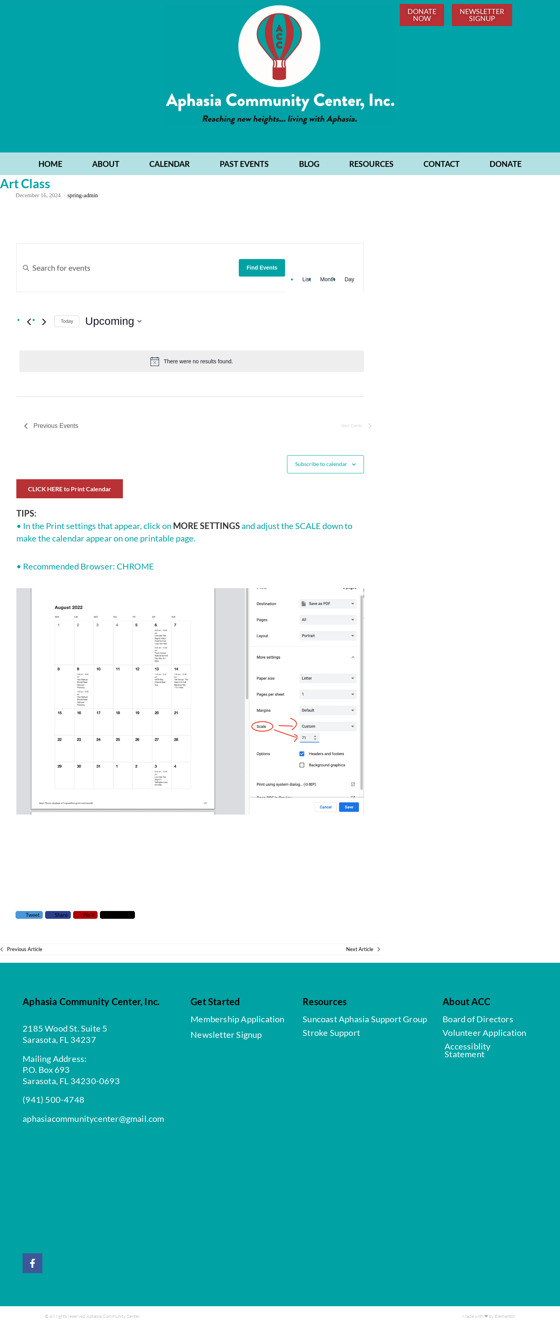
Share (58, 916)
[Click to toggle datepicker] (113, 323)
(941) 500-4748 (53, 1101)
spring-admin (82, 197)
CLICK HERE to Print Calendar (69, 490)
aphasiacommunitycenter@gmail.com (93, 1120)
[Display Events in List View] (306, 281)
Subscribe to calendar (321, 465)
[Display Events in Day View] (349, 281)
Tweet (29, 916)
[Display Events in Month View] (327, 281)
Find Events (262, 269)
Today (67, 322)
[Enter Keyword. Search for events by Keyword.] (128, 269)
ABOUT (105, 165)
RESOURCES (371, 165)
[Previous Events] (28, 323)
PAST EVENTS (244, 165)
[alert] (191, 362)
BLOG (309, 165)
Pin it (85, 916)
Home (50, 165)
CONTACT (442, 165)
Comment (117, 916)
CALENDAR (169, 165)
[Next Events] (44, 323)
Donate (506, 165)
